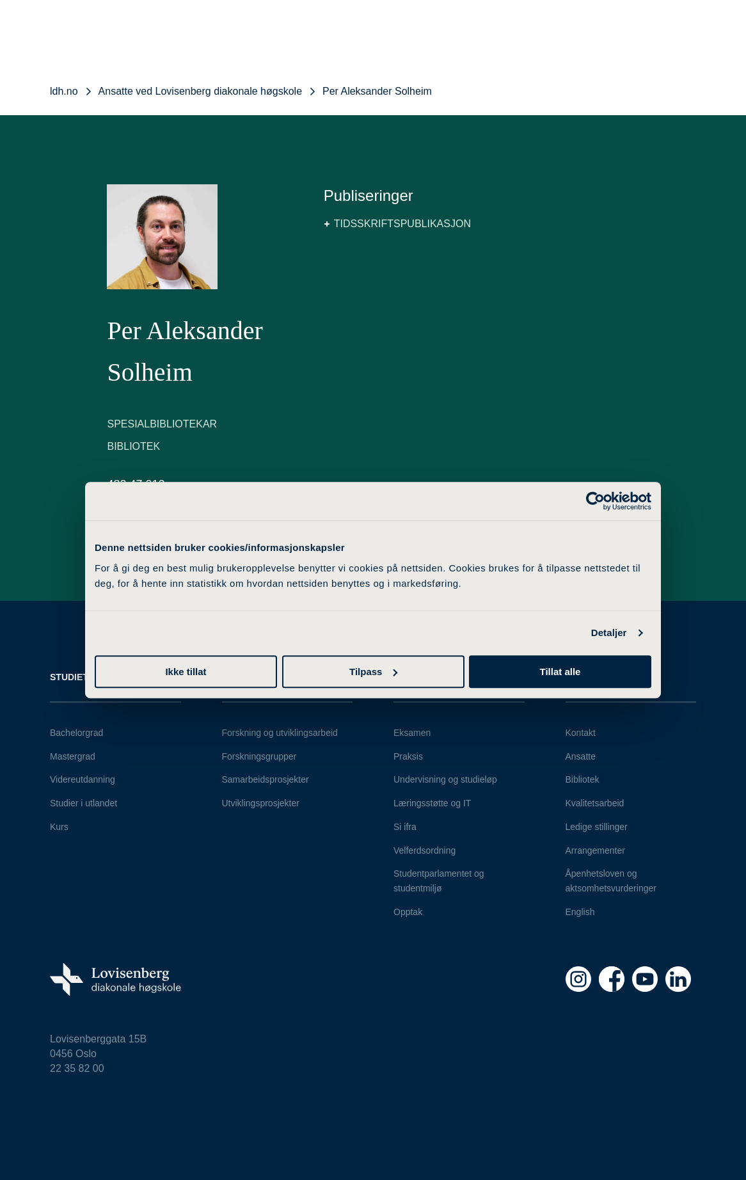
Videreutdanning (82, 779)
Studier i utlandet (83, 803)
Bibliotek (582, 779)
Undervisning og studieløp (445, 779)
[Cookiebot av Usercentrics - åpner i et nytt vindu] (595, 501)
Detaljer (609, 632)
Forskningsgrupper (259, 756)
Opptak (407, 912)
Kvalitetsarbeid (595, 803)
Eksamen (412, 733)
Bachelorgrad (76, 733)
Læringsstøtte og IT (432, 803)
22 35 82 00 (77, 1068)
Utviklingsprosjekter (260, 803)
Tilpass (373, 671)
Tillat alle (560, 671)
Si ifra (405, 827)
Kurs (59, 827)
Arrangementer (595, 850)
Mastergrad (72, 756)
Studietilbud (83, 677)
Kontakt (581, 733)
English (580, 912)
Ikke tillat (185, 671)
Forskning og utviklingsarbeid (280, 733)
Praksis (408, 756)
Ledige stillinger (597, 827)
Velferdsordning (424, 850)
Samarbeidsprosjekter (265, 779)
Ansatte (581, 756)
